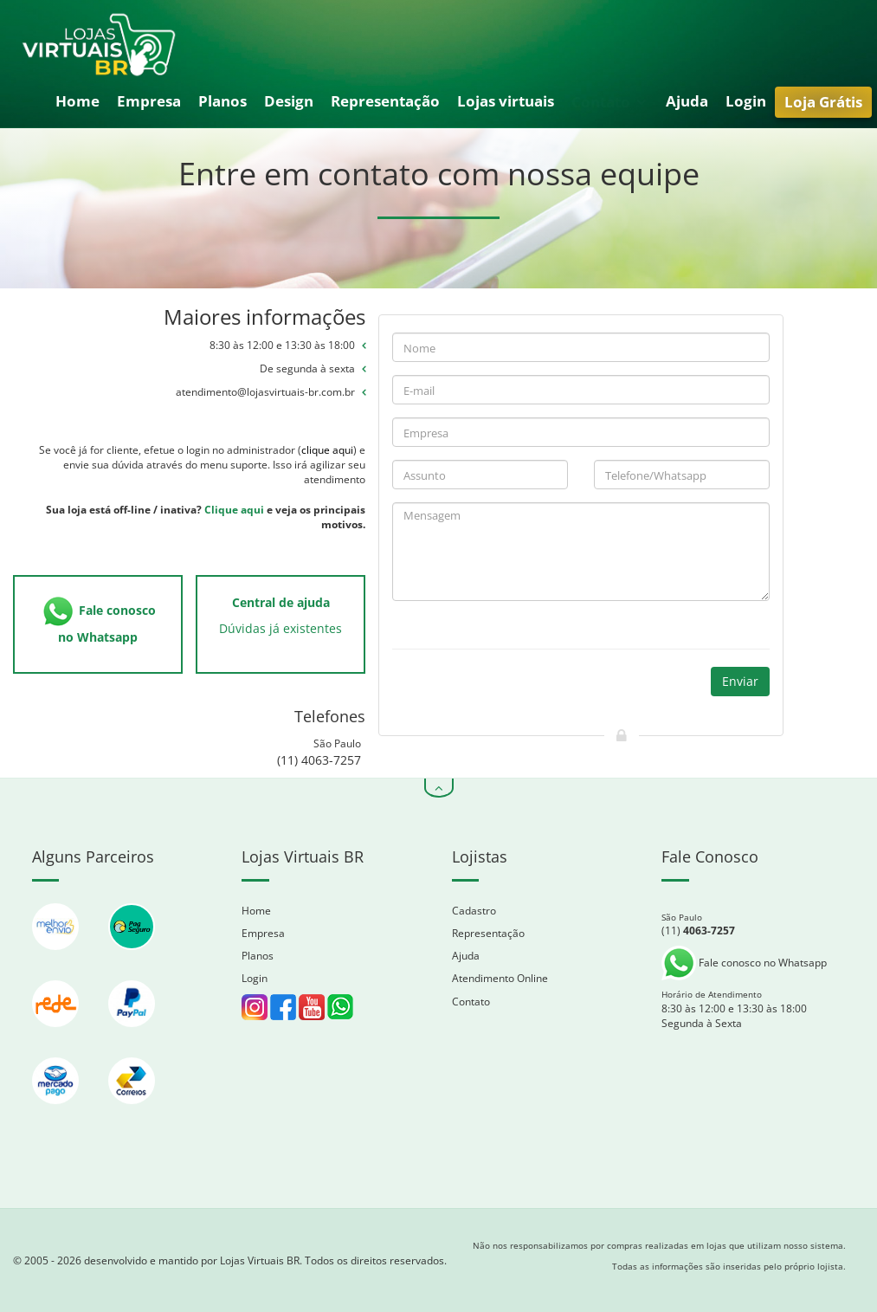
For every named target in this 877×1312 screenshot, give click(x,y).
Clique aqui (234, 509)
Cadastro (474, 910)
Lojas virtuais (505, 101)
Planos (222, 101)
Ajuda (687, 101)
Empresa (149, 101)
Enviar (740, 681)
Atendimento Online (500, 978)
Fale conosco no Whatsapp (744, 962)
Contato (608, 102)
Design (288, 101)
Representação (385, 101)
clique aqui (327, 450)
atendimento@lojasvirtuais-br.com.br (265, 392)
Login (745, 101)
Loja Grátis (823, 102)
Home (77, 101)
